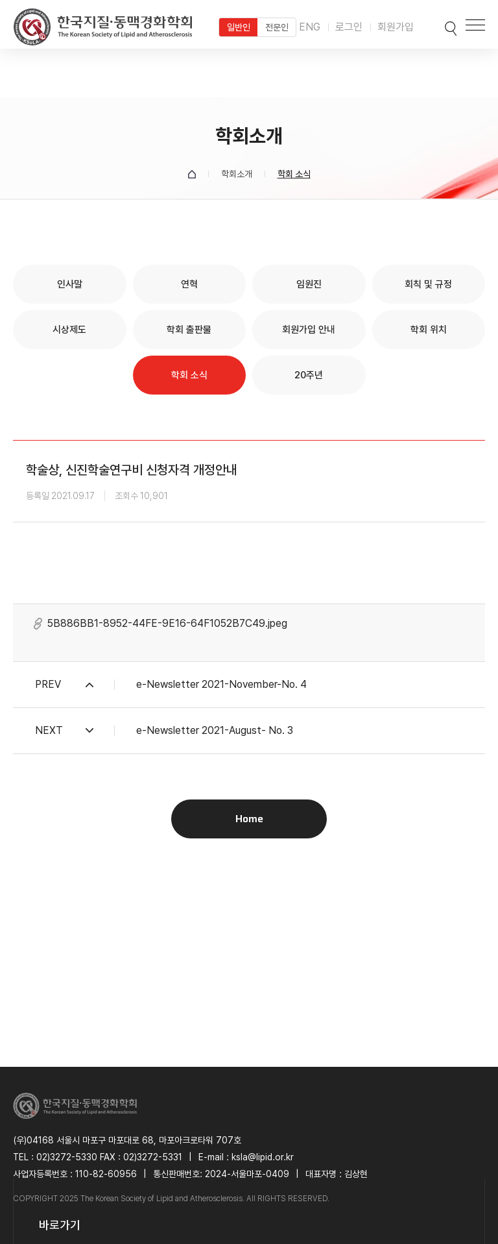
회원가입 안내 (308, 329)
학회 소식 (189, 375)
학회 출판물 (189, 329)
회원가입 (395, 27)
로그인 (348, 27)
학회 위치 (428, 329)
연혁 (189, 284)
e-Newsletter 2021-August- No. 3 (214, 730)
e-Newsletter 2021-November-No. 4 (221, 684)
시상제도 (69, 329)
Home (249, 819)
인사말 (69, 284)
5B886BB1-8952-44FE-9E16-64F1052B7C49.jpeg (167, 623)
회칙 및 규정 (428, 284)
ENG (309, 27)
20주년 (308, 375)
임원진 (309, 284)
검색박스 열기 (438, 25)
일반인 (238, 27)
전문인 (277, 27)
